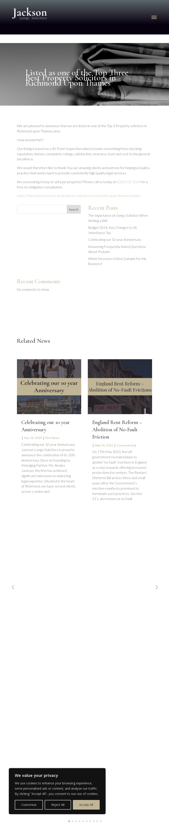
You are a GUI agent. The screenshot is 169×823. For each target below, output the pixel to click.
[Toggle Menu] (154, 17)
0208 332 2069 (128, 182)
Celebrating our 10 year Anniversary (114, 240)
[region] (57, 791)
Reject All (57, 805)
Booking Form (19, 690)
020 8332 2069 (110, 636)
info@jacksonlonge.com (116, 646)
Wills (32, 591)
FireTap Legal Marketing (104, 819)
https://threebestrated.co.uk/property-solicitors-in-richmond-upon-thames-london (78, 195)
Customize (29, 805)
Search (73, 209)
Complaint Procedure (24, 725)
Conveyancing (126, 445)
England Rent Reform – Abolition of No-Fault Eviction (117, 429)
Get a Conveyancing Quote (28, 697)
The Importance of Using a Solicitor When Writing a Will (44, 581)
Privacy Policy (19, 718)
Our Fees (15, 704)
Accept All (86, 805)
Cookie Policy (18, 711)
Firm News (52, 438)
